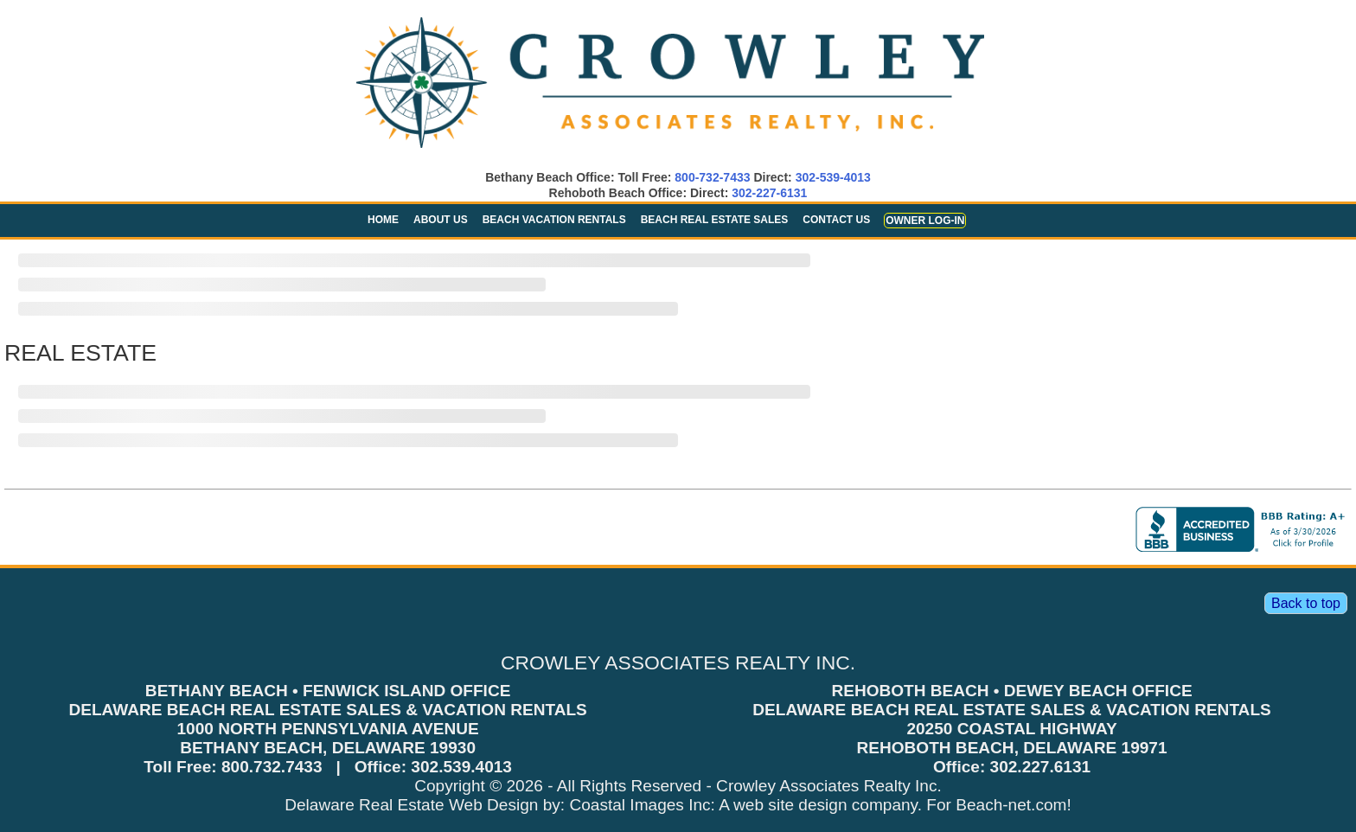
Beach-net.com (1011, 805)
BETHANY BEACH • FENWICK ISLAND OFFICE (328, 691)
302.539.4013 (461, 767)
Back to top (1305, 603)
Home (383, 220)
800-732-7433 (712, 177)
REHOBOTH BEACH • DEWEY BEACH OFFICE (1011, 691)
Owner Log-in (925, 220)
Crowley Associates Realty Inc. (829, 786)
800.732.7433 (272, 767)
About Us (440, 220)
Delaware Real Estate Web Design (411, 805)
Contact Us (836, 220)
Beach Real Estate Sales (715, 220)
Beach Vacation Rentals (554, 220)
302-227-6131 (769, 193)
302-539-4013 (833, 177)
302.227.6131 (1040, 767)
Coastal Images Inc (639, 805)
